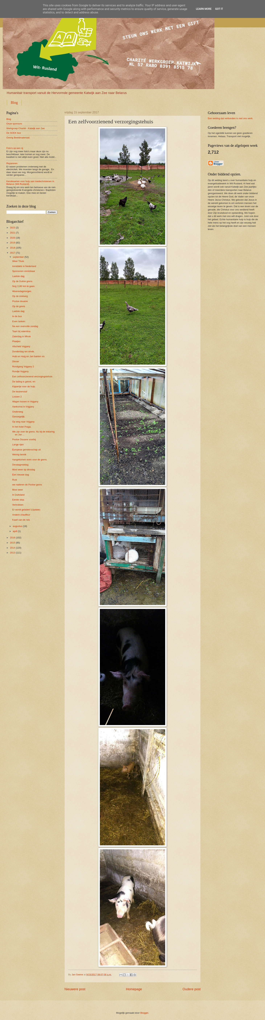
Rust (14, 479)
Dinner (15, 361)
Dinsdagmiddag (20, 464)
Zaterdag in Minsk (21, 336)
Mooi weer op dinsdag (23, 469)
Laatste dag (18, 276)
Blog (14, 102)
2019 (12, 242)
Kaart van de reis (21, 519)
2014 (12, 547)
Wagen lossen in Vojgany (25, 401)
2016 (12, 537)
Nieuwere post (74, 989)
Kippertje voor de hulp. (24, 386)
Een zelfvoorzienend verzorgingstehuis (32, 376)
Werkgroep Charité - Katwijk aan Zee (25, 128)
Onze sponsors (14, 123)
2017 (12, 252)
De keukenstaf (19, 391)
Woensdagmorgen (21, 291)
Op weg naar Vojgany (23, 421)
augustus (17, 526)
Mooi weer (17, 489)
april (15, 531)
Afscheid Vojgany (21, 346)
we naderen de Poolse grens (27, 484)
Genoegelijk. (18, 416)
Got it (219, 8)
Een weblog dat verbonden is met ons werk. (230, 118)
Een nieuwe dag (20, 474)
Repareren (11, 163)
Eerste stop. (18, 499)
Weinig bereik (19, 454)
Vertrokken (17, 504)
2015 (12, 542)
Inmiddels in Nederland (24, 266)
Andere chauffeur (21, 514)
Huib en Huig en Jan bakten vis (28, 356)
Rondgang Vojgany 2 (23, 366)
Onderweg (17, 411)
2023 (12, 227)
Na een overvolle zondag (25, 326)
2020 (12, 237)
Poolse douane (20, 301)
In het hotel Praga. (21, 426)
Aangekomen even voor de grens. (29, 459)
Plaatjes (16, 341)
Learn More (203, 8)
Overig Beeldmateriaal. (18, 137)
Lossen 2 (17, 396)
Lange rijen (18, 444)
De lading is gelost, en (23, 381)
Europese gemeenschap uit (26, 449)
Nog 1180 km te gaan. (23, 286)
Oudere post (192, 989)
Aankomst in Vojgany (23, 406)
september (18, 257)
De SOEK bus (13, 133)
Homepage (134, 989)
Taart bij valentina (21, 331)
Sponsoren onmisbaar (23, 271)
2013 (12, 552)
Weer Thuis (18, 261)
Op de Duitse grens (22, 281)
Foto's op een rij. (15, 148)
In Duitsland (18, 494)
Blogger (144, 1012)
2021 (12, 232)
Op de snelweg (20, 296)
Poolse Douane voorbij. (24, 439)
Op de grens (18, 306)
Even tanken (18, 321)
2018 (12, 247)
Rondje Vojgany (20, 371)
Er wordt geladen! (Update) (26, 509)
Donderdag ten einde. (23, 351)
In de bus (17, 316)
